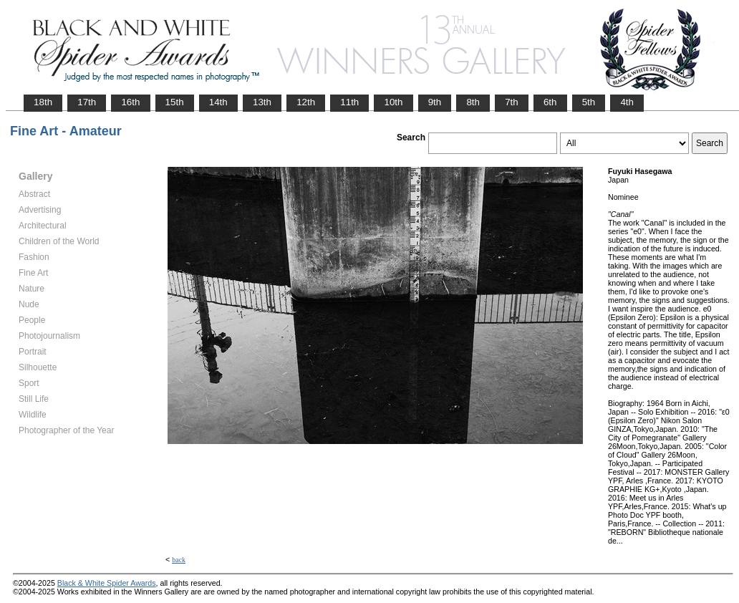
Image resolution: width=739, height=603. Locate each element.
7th (511, 102)
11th (349, 102)
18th (43, 102)
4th (627, 102)
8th (473, 102)
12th (306, 102)
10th (393, 102)
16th (130, 102)
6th (550, 102)
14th (218, 102)
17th (86, 102)
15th (175, 102)
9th (435, 102)
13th (262, 102)
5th (589, 102)
